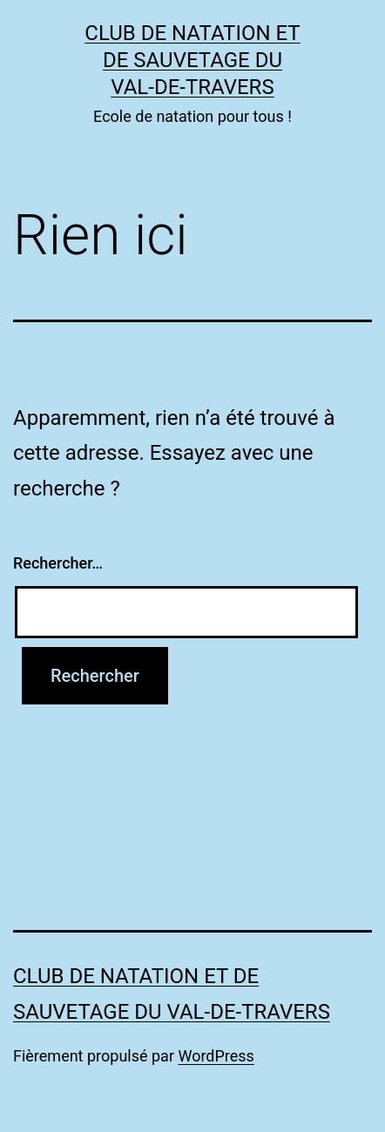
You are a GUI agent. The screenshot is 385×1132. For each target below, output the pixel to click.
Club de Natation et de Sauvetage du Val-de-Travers (192, 60)
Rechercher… (58, 563)
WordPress (215, 1056)
